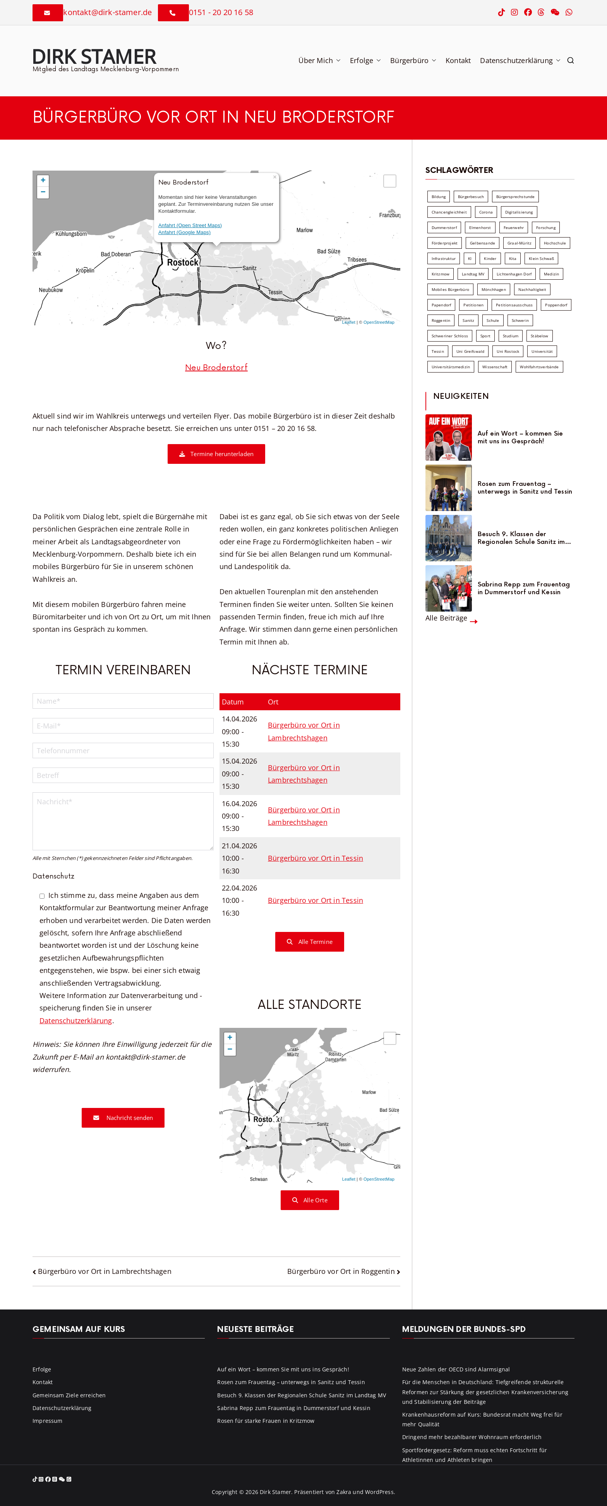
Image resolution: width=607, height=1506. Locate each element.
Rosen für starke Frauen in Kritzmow (265, 1420)
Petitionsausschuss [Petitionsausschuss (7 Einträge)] (514, 305)
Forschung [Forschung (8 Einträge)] (546, 227)
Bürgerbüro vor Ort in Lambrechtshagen (104, 1271)
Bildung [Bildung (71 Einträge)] (439, 196)
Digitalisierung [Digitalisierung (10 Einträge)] (519, 212)
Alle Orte (310, 1200)
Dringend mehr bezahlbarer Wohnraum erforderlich (472, 1437)
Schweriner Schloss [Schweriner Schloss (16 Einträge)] (450, 335)
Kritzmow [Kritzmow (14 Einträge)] (440, 274)
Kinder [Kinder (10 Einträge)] (490, 258)
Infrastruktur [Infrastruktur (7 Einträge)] (444, 258)
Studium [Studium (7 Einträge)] (510, 335)
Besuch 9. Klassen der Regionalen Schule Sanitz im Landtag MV (521, 538)
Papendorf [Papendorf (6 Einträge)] (441, 305)
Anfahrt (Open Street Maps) (190, 225)
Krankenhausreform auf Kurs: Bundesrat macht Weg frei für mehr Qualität (482, 1419)
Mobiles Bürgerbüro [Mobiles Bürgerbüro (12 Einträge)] (450, 289)
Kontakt (458, 60)
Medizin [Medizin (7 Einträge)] (551, 274)
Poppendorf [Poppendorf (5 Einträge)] (556, 305)
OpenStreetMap (379, 322)
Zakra (343, 1492)
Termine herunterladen (216, 454)
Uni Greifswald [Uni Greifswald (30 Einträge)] (470, 351)
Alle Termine (310, 941)
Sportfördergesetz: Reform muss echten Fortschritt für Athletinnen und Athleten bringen (474, 1454)
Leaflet (348, 322)
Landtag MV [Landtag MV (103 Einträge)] (473, 274)
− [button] (43, 192)
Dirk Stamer (93, 56)
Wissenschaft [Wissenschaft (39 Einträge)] (495, 366)
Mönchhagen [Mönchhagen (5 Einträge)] (494, 289)
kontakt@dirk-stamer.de (107, 12)
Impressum (48, 1420)
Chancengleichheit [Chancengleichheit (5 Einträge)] (449, 212)
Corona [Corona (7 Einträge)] (486, 212)
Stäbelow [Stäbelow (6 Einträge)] (539, 335)
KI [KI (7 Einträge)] (470, 258)
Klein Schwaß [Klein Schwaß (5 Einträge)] (541, 258)
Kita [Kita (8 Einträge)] (513, 258)
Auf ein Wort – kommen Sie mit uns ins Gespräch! (520, 437)
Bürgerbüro (413, 60)
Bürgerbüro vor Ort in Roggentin (341, 1271)
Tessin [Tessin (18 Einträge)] (438, 351)
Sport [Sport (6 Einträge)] (485, 335)
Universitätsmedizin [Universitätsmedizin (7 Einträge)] (451, 366)
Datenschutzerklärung (520, 60)
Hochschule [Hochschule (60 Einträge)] (555, 243)
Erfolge (365, 60)
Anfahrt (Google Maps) (184, 232)
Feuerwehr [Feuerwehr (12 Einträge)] (514, 227)
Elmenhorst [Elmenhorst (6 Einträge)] (480, 227)
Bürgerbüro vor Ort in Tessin (315, 858)
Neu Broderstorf (216, 368)
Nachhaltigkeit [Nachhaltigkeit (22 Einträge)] (532, 289)
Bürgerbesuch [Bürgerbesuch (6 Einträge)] (471, 196)
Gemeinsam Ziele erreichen (69, 1395)
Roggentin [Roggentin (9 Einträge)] (441, 320)
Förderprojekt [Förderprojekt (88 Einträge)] (445, 243)
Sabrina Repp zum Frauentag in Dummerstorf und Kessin (524, 588)
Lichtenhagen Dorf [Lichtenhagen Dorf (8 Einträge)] (514, 274)
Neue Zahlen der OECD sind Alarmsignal (456, 1369)
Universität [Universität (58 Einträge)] (542, 351)
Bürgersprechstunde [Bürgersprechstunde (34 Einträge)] (515, 196)
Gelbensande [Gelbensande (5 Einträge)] (482, 243)
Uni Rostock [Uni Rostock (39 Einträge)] (508, 351)
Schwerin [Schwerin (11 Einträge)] (520, 320)
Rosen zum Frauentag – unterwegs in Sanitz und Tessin (525, 487)
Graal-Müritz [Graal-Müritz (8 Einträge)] (520, 243)
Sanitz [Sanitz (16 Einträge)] (468, 320)
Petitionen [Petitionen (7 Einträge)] (473, 305)
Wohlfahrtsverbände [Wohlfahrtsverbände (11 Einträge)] (539, 366)
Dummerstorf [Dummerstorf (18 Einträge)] (444, 227)
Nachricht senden (123, 1117)
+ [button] (43, 181)
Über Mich (319, 60)
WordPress (379, 1492)
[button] (337, 60)
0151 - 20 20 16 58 (221, 12)
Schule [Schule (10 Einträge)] (493, 320)
